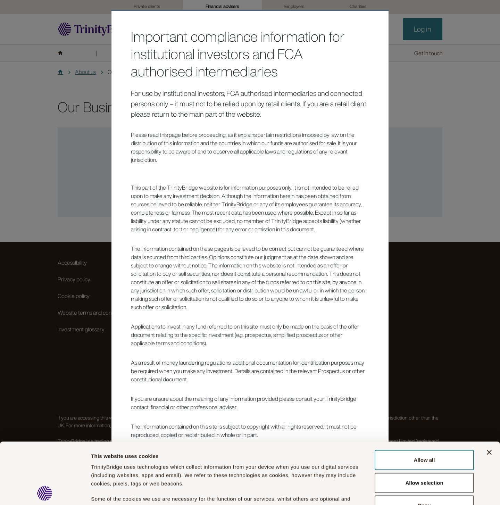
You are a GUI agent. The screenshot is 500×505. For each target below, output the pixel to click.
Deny (424, 444)
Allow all (424, 399)
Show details (385, 491)
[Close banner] (489, 391)
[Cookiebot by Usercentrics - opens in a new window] (45, 491)
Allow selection (424, 421)
